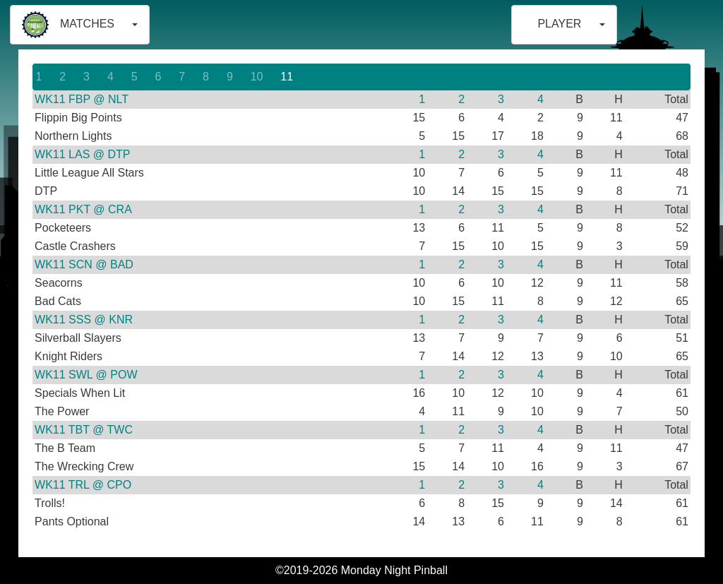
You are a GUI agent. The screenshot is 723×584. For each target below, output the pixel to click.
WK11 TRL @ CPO (83, 485)
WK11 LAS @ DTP (82, 154)
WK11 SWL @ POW (86, 375)
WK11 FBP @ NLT (82, 99)
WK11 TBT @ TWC (84, 430)
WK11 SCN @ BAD (84, 264)
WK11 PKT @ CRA (83, 209)
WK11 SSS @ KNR (84, 320)
